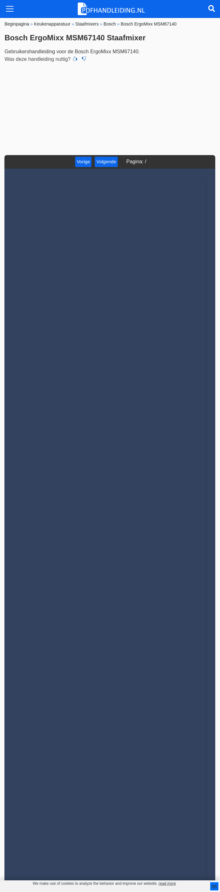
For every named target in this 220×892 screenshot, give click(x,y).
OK (214, 886)
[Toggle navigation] (10, 9)
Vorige (83, 161)
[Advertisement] (109, 108)
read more (167, 883)
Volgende (106, 161)
